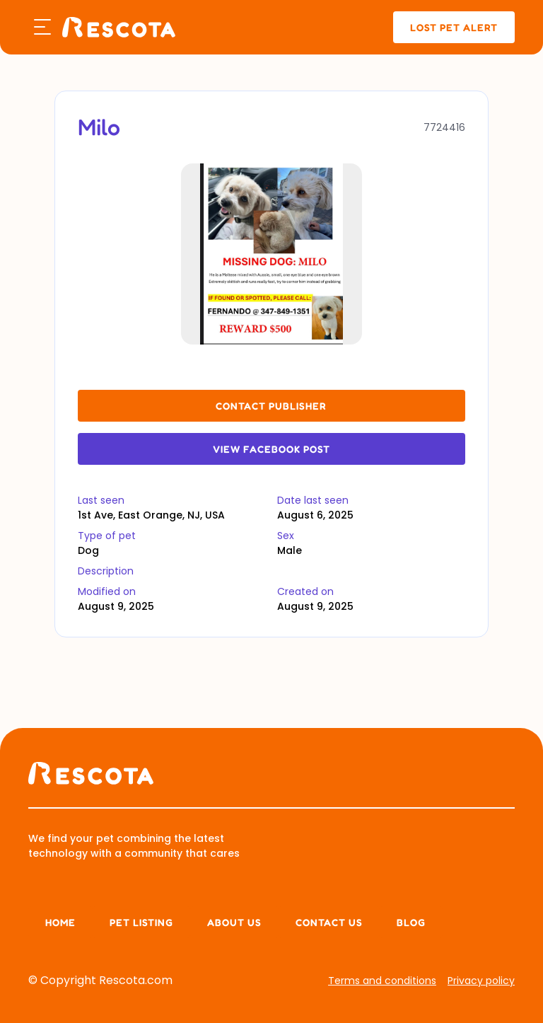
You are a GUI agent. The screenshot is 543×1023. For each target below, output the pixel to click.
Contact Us (329, 922)
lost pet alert (454, 27)
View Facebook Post (271, 449)
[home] (118, 27)
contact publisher (271, 406)
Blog (411, 922)
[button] (42, 27)
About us (234, 922)
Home (60, 922)
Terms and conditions (382, 980)
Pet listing (141, 922)
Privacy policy (481, 980)
